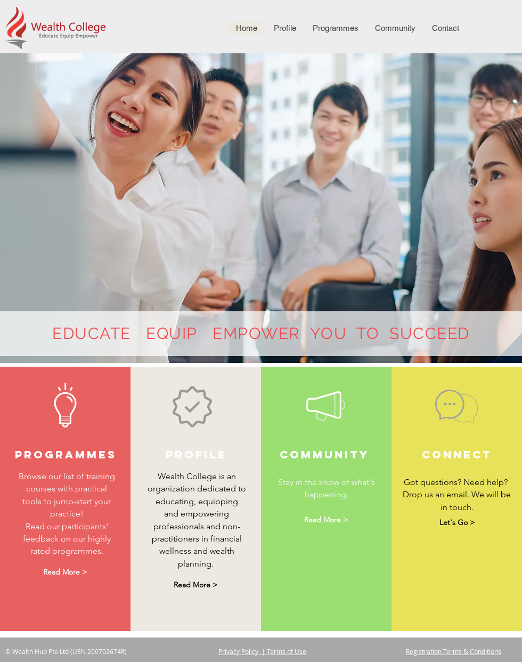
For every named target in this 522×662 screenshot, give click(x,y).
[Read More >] (65, 572)
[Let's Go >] (457, 522)
